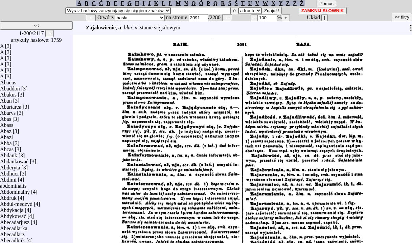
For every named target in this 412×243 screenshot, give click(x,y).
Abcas (7, 148)
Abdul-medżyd (16, 202)
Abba (6, 141)
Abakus (8, 93)
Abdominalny (15, 190)
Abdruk (8, 196)
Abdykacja (11, 208)
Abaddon (10, 87)
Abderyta (10, 166)
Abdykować (13, 214)
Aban (6, 99)
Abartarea (10, 105)
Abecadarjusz (14, 220)
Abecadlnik (12, 239)
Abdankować (14, 160)
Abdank (8, 154)
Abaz (6, 129)
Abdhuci (9, 172)
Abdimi (8, 178)
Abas (5, 117)
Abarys (8, 111)
